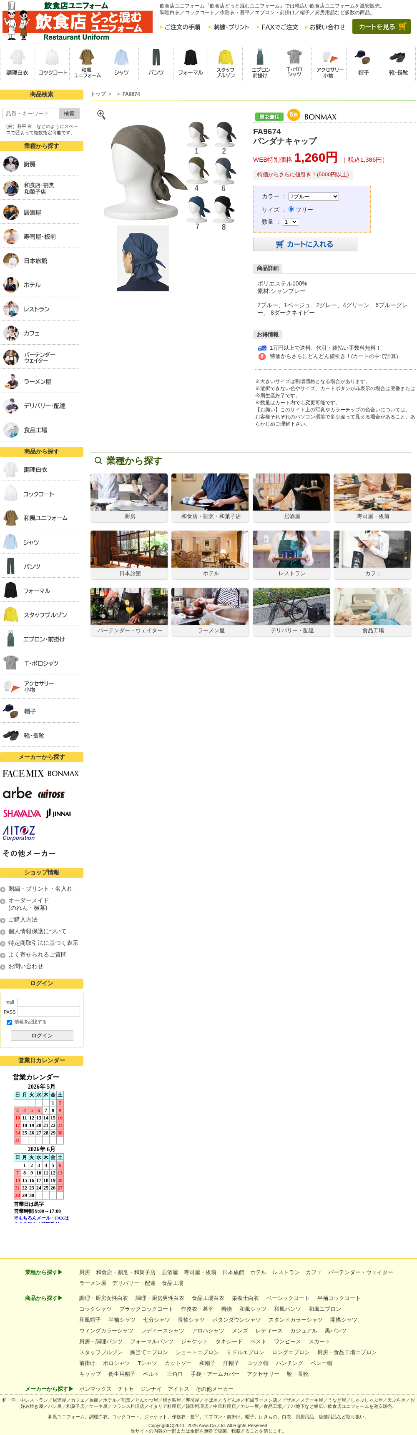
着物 (226, 1309)
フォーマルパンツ (151, 1341)
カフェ (314, 1272)
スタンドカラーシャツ (296, 1320)
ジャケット (194, 1341)
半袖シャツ (122, 1320)
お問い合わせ (25, 966)
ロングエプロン (291, 1352)
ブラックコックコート (146, 1309)
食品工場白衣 (208, 1298)
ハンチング (289, 1363)
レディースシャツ (162, 1330)
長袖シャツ (191, 1320)
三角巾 (175, 1374)
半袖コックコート (339, 1298)
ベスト (258, 1341)
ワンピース (287, 1341)
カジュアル (303, 1330)
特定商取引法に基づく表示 (43, 942)
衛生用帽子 (122, 1374)
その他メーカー (215, 1389)
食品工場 (172, 1283)
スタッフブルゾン (101, 1352)
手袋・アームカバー (215, 1374)
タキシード (229, 1341)
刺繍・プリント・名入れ (40, 888)
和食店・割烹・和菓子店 (126, 1272)
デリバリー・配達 (134, 1283)
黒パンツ (336, 1330)
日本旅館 (233, 1272)
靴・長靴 (298, 1374)
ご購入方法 (23, 919)
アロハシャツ (208, 1330)
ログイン (42, 1035)
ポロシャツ (116, 1363)
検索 (69, 113)
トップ (98, 94)
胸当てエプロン (149, 1352)
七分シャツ (156, 1320)
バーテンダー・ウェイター (360, 1272)
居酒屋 (170, 1272)
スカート (319, 1341)
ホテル (258, 1272)
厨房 (84, 1272)
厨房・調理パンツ (101, 1341)
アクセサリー (263, 1374)
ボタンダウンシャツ (236, 1320)
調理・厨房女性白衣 (103, 1298)
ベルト (151, 1374)
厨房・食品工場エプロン (347, 1352)
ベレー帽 (321, 1363)
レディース (269, 1330)
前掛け (87, 1363)
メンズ (240, 1330)
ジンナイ (151, 1389)
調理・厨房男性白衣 (160, 1298)
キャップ (90, 1374)
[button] (17, 63)
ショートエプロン (197, 1352)
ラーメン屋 (92, 1283)
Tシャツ (147, 1363)
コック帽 (258, 1363)
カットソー (178, 1363)
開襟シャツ (343, 1320)
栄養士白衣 (245, 1298)
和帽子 (207, 1363)
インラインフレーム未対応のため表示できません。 (42, 1148)
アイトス (178, 1389)
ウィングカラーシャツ (106, 1330)
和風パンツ (287, 1309)
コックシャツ (95, 1309)
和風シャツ (252, 1309)
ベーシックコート (288, 1298)
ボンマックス (95, 1389)
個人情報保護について (37, 931)
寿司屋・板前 (200, 1272)
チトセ (126, 1389)
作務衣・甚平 (197, 1309)
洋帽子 (231, 1363)
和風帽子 (90, 1320)
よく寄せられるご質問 (37, 954)
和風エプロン (325, 1309)
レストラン (286, 1272)
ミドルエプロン (245, 1352)
